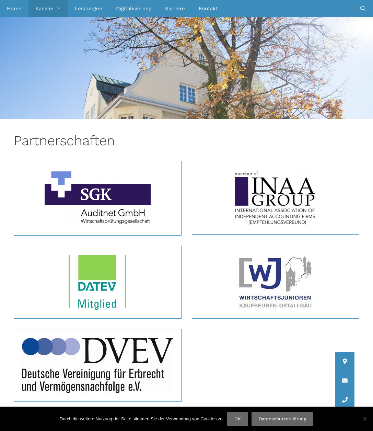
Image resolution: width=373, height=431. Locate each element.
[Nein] (364, 418)
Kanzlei (51, 8)
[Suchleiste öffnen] (363, 8)
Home (14, 8)
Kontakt (208, 8)
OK (237, 418)
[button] (344, 399)
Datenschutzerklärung (282, 418)
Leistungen (88, 8)
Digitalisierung (133, 8)
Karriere (175, 8)
